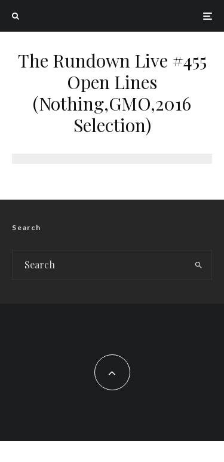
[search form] (99, 264)
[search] (198, 264)
